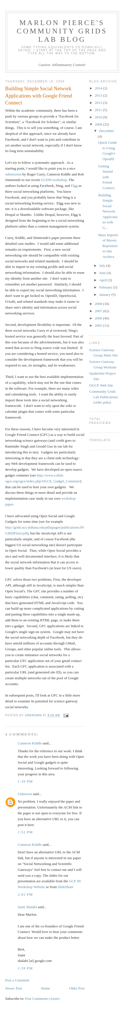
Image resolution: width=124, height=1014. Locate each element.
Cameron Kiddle (30, 743)
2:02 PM (25, 894)
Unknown (25, 794)
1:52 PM (25, 832)
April (103, 280)
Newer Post (13, 988)
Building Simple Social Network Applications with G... (108, 211)
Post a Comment (17, 980)
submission (13, 174)
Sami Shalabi (27, 907)
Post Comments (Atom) (42, 998)
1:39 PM (25, 781)
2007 (99, 311)
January (105, 294)
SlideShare (65, 887)
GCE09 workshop (54, 180)
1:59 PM (25, 968)
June (103, 273)
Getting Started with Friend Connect (106, 177)
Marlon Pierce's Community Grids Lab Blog (62, 31)
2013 (99, 95)
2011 (99, 110)
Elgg (74, 186)
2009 (99, 124)
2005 (99, 325)
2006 (99, 318)
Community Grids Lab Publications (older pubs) (103, 396)
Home (45, 988)
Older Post (76, 988)
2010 (99, 117)
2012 (99, 103)
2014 (99, 88)
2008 (99, 304)
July (102, 265)
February (106, 287)
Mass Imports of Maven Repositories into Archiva (108, 246)
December (106, 131)
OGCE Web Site (101, 385)
